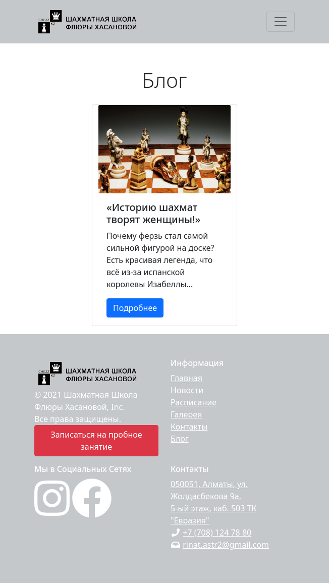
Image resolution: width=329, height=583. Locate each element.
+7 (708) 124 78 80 (217, 532)
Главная (186, 378)
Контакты (189, 426)
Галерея (186, 414)
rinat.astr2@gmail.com (226, 544)
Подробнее (135, 307)
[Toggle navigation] (280, 22)
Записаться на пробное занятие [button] (96, 440)
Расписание (193, 402)
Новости (187, 390)
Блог (180, 438)
